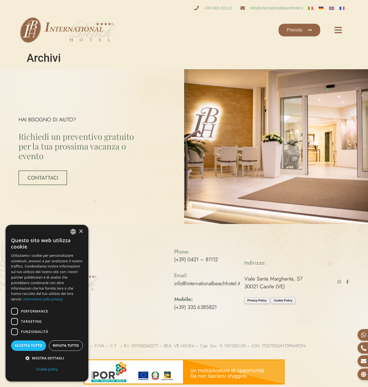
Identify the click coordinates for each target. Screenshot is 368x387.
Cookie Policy (283, 300)
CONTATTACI (42, 178)
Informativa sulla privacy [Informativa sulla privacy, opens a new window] (43, 299)
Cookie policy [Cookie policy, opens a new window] (47, 369)
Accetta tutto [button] (28, 345)
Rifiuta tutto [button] (66, 345)
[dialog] (47, 303)
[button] (47, 358)
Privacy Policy (257, 300)
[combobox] (73, 231)
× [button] (81, 231)
